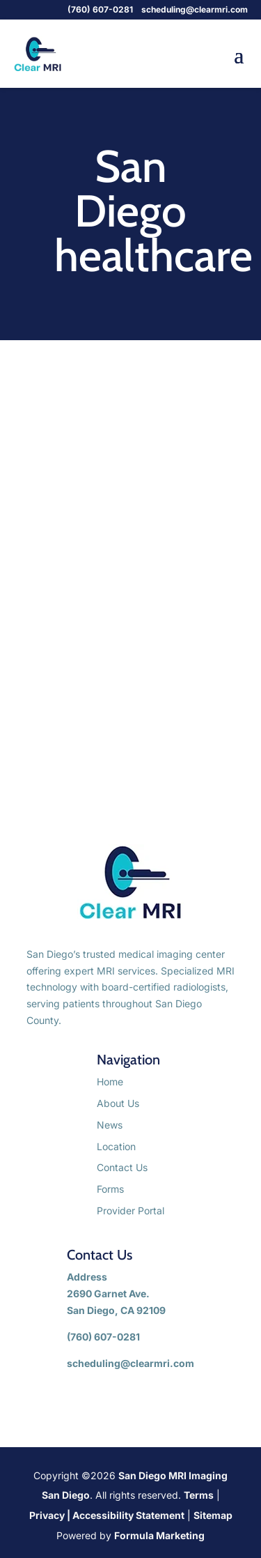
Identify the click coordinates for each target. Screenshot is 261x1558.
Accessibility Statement (128, 1515)
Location (116, 1146)
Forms (110, 1189)
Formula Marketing (159, 1535)
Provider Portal (130, 1210)
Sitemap (212, 1515)
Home (110, 1081)
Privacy (47, 1515)
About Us (118, 1103)
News (109, 1125)
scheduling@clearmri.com (194, 9)
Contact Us (122, 1167)
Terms (199, 1495)
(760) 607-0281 (101, 9)
